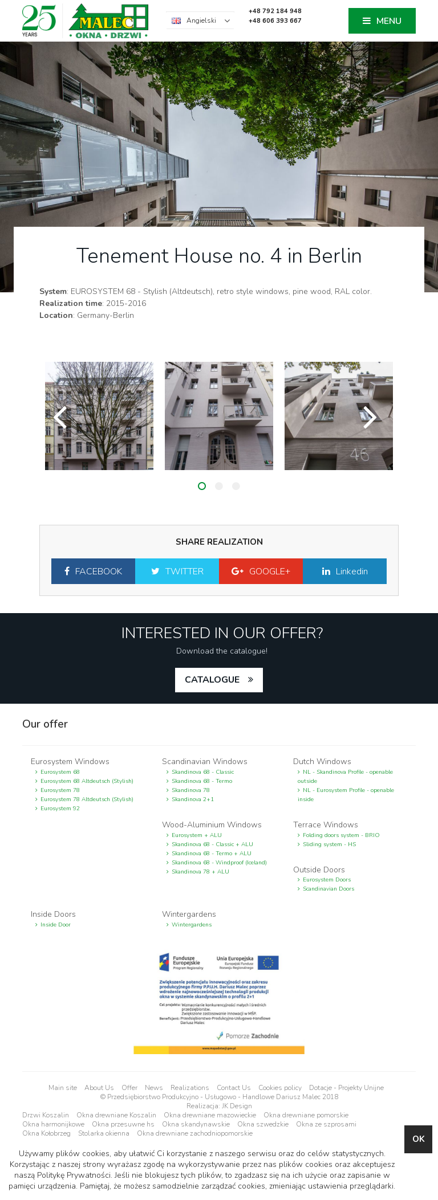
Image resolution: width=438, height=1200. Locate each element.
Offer (129, 1087)
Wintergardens (192, 925)
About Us (99, 1087)
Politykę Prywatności (74, 1175)
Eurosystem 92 (60, 809)
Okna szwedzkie (263, 1124)
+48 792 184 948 (275, 11)
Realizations (190, 1087)
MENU (389, 21)
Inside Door (55, 925)
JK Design (237, 1106)
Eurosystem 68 (60, 772)
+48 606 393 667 (275, 21)
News (154, 1087)
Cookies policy (280, 1087)
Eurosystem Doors (327, 880)
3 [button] (236, 486)
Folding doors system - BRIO (341, 835)
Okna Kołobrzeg (46, 1133)
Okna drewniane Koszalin (116, 1115)
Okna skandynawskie (196, 1124)
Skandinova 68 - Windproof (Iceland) (219, 863)
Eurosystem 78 (60, 790)
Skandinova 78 (191, 790)
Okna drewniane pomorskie (305, 1115)
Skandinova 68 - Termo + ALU (212, 854)
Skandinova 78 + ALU (200, 872)
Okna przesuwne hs (123, 1124)
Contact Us (234, 1087)
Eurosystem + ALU (197, 835)
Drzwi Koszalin (45, 1115)
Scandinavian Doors (328, 889)
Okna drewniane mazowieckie (210, 1115)
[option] (99, 416)
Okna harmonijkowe (53, 1124)
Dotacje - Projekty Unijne (346, 1087)
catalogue (212, 680)
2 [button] (219, 486)
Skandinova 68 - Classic (203, 772)
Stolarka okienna (103, 1133)
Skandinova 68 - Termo (202, 781)
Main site (62, 1087)
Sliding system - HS (329, 844)
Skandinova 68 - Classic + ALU (212, 844)
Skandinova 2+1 (193, 799)
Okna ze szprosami (326, 1124)
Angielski (201, 20)
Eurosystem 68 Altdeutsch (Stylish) (86, 781)
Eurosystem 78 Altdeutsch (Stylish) (86, 799)
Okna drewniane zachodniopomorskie (195, 1133)
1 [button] (202, 486)
